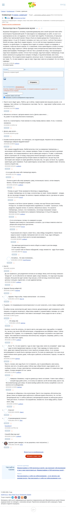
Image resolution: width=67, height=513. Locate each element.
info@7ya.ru (4, 494)
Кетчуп (17, 144)
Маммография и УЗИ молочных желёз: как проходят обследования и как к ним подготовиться (41, 469)
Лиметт (22, 412)
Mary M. (22, 299)
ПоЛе (21, 444)
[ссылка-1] (8, 426)
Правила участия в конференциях (11, 24)
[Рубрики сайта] (3, 5)
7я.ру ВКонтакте (19, 497)
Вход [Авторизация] (63, 4)
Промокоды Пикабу (25, 494)
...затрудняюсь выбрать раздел (42, 15)
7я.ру (25, 497)
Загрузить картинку (5, 79)
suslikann (16, 63)
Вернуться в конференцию (33, 452)
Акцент (17, 108)
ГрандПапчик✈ (27, 260)
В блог (8, 18)
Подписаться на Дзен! (19, 18)
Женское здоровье (23, 465)
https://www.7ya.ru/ (14, 494)
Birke (21, 420)
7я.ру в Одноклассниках (22, 497)
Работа (19, 473)
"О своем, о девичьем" (19, 15)
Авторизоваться (19, 87)
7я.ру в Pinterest (16, 497)
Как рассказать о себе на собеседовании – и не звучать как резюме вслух (38, 477)
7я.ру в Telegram (12, 497)
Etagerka (17, 290)
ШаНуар (23, 323)
